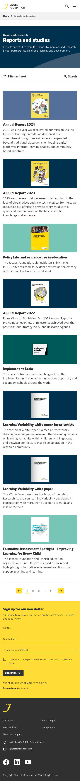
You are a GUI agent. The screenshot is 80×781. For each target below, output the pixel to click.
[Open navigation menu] (74, 6)
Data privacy (48, 727)
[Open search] (67, 6)
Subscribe (11, 672)
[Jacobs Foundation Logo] (14, 6)
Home (6, 16)
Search (70, 76)
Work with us (9, 727)
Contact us (8, 720)
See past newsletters (14, 688)
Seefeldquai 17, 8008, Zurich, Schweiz (26, 742)
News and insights (12, 734)
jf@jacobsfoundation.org (20, 748)
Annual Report (49, 720)
